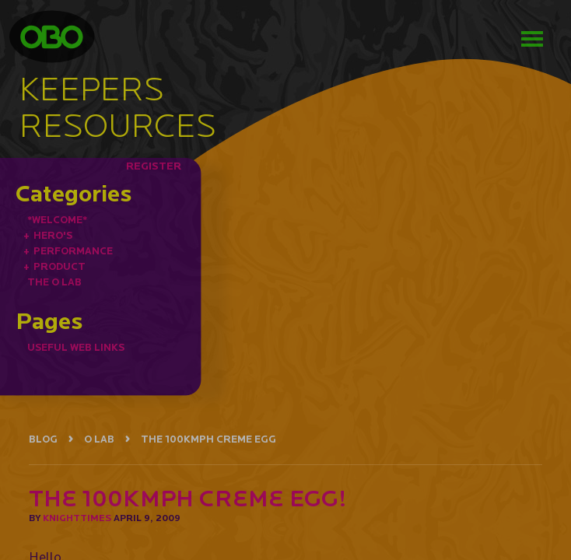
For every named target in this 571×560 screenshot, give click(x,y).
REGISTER (153, 165)
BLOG (43, 439)
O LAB (99, 439)
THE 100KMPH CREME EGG (208, 439)
